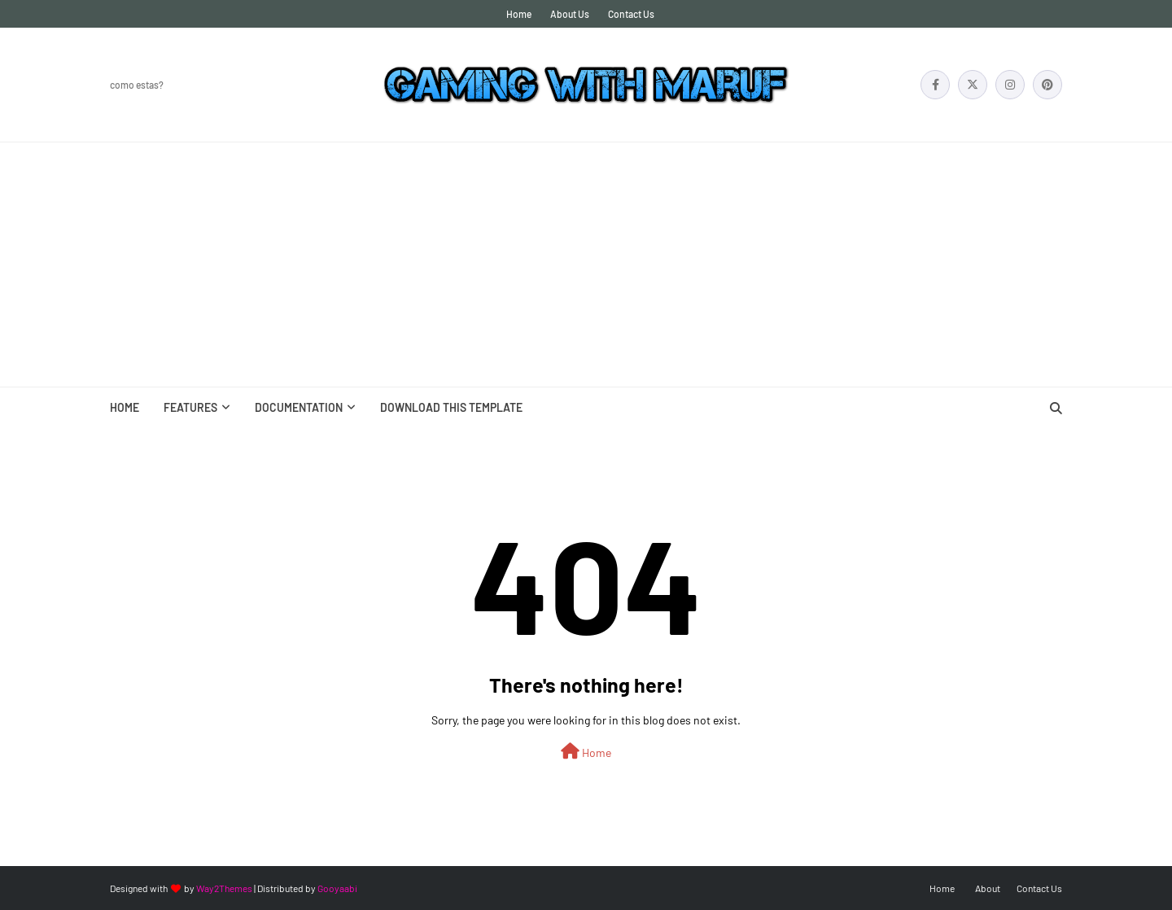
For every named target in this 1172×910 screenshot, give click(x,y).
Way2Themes (224, 888)
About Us (569, 14)
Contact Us (631, 14)
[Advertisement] (586, 264)
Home (518, 14)
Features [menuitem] (190, 407)
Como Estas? (137, 84)
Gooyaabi (337, 888)
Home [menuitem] (124, 407)
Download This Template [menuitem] (451, 407)
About (987, 888)
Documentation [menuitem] (299, 407)
